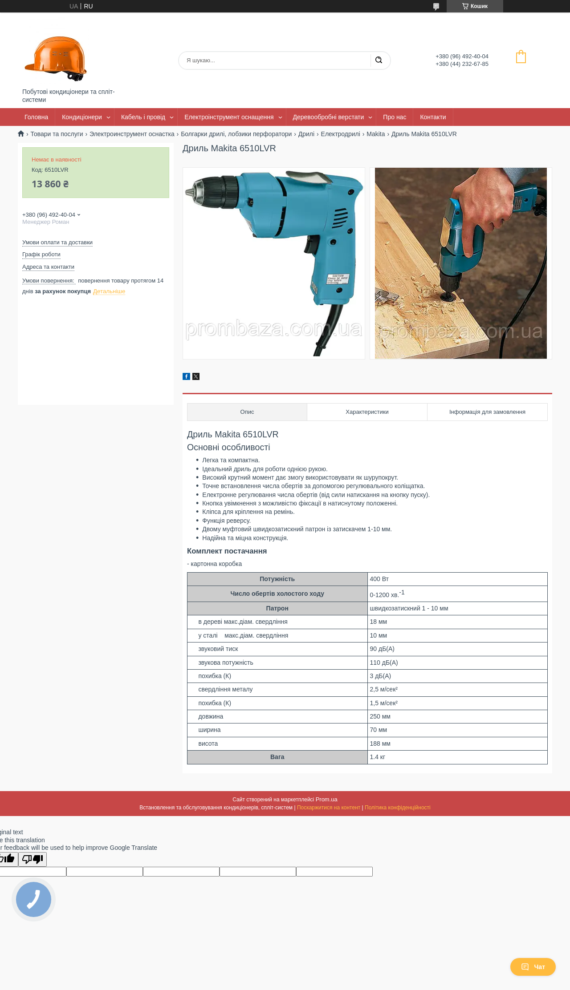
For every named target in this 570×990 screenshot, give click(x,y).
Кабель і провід (143, 117)
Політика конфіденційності (398, 807)
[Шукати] (378, 60)
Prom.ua (327, 799)
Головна (36, 117)
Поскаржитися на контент (328, 807)
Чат (533, 967)
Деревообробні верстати (328, 117)
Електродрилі (340, 133)
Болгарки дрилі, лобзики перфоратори (236, 133)
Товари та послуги (56, 133)
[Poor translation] (32, 859)
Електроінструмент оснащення (228, 117)
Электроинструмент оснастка (132, 133)
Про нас (394, 117)
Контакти (433, 117)
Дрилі (306, 133)
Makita (375, 133)
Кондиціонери (82, 117)
